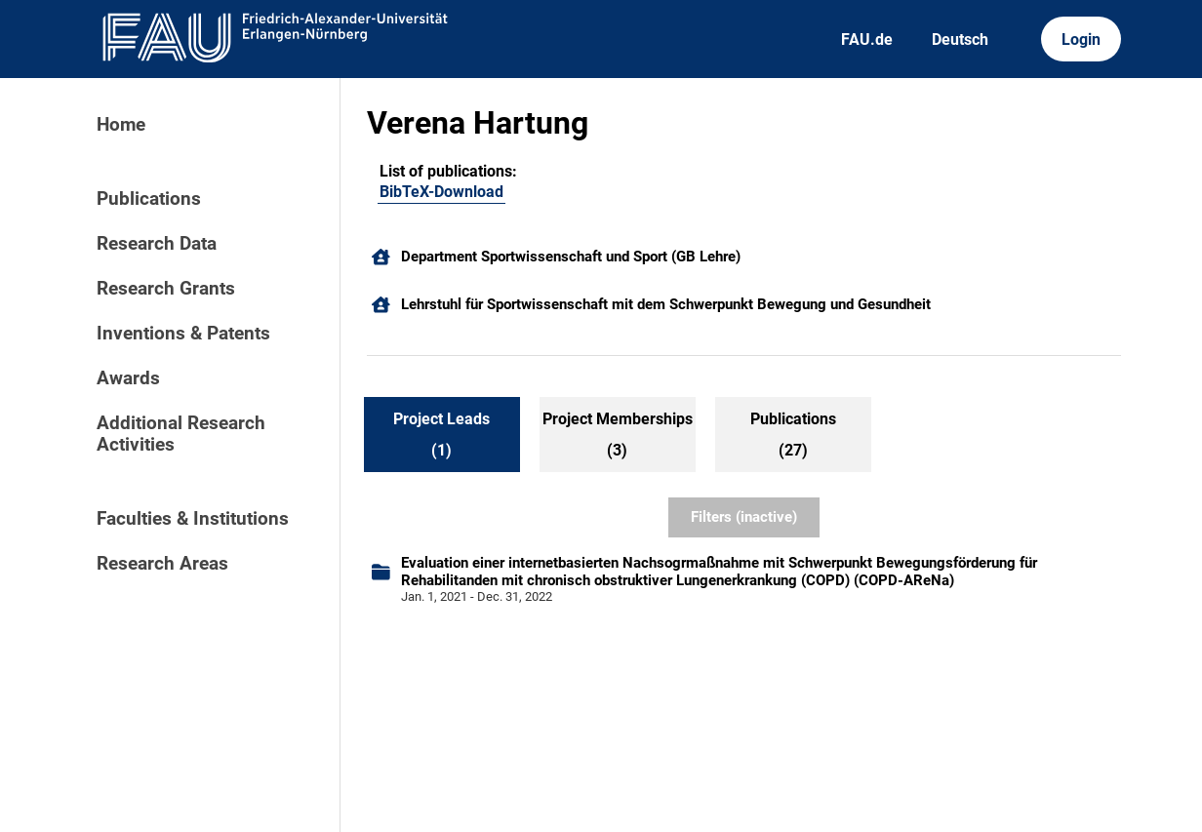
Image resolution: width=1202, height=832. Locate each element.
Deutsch (960, 39)
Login (1081, 39)
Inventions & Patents (183, 333)
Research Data (157, 244)
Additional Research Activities (181, 434)
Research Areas (162, 563)
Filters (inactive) (744, 517)
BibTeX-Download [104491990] (441, 191)
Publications (149, 199)
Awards (128, 378)
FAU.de (867, 39)
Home (121, 125)
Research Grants (166, 288)
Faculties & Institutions (193, 519)
